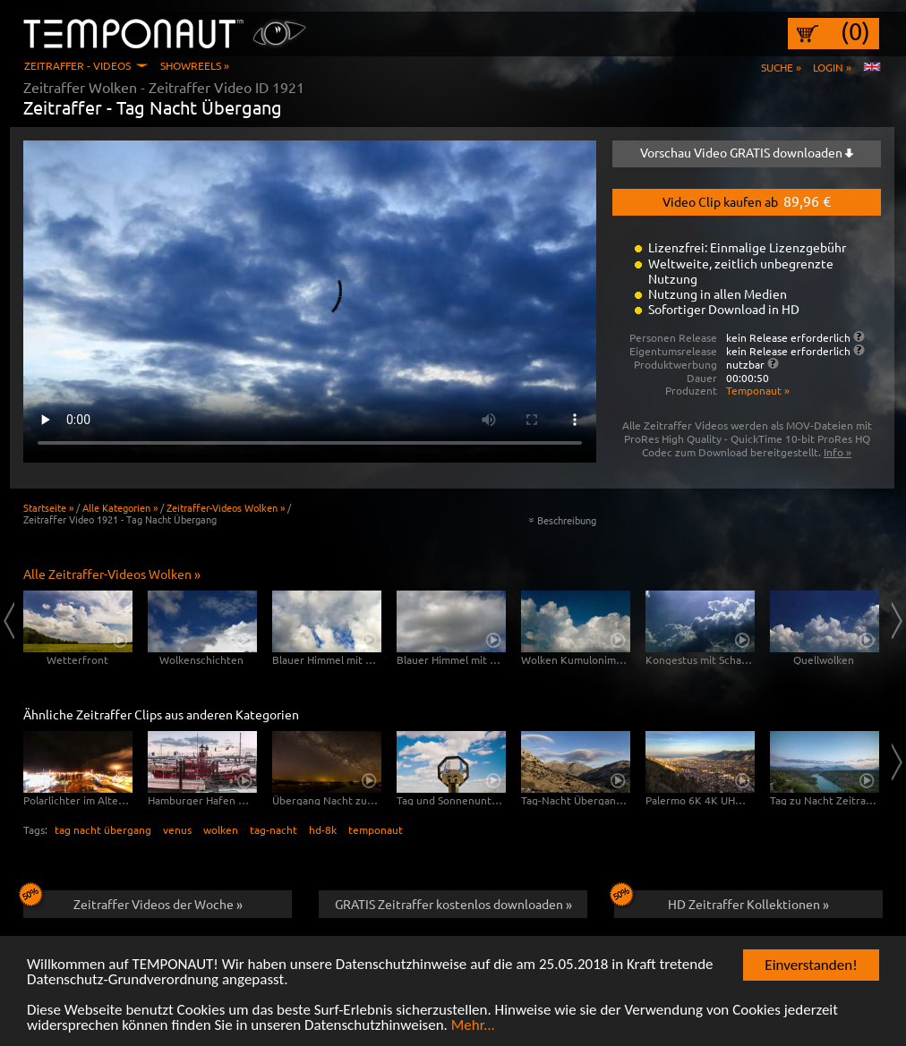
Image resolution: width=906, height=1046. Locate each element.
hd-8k (323, 829)
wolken (220, 829)
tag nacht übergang (103, 829)
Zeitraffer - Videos (77, 65)
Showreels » (194, 65)
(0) (855, 31)
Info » (837, 452)
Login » (832, 67)
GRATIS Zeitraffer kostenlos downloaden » (453, 904)
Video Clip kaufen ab (746, 200)
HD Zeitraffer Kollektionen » (721, 901)
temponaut (375, 829)
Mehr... (473, 1025)
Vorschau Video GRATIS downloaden (746, 152)
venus (177, 829)
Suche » (781, 67)
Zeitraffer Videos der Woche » (133, 901)
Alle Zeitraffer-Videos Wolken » (112, 574)
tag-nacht (273, 829)
